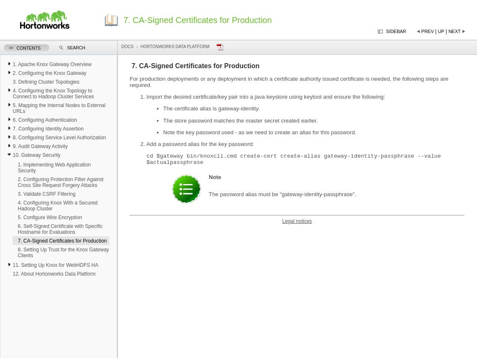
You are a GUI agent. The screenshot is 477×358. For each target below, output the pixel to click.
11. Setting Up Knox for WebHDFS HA (55, 265)
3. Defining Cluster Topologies (46, 82)
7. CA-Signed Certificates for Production (62, 241)
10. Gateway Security (36, 155)
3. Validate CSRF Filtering (46, 194)
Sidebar (396, 31)
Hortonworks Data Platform (175, 46)
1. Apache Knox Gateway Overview (52, 64)
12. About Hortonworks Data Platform (54, 274)
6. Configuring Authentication (45, 120)
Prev (427, 31)
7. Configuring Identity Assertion (48, 129)
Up (441, 31)
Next (455, 31)
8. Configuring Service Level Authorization (59, 138)
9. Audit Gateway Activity (40, 146)
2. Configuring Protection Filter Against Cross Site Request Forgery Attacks (60, 182)
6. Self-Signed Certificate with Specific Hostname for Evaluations (60, 229)
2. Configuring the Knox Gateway (49, 73)
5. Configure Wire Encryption (50, 217)
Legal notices (297, 224)
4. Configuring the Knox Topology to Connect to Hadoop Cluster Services (53, 94)
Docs (127, 46)
